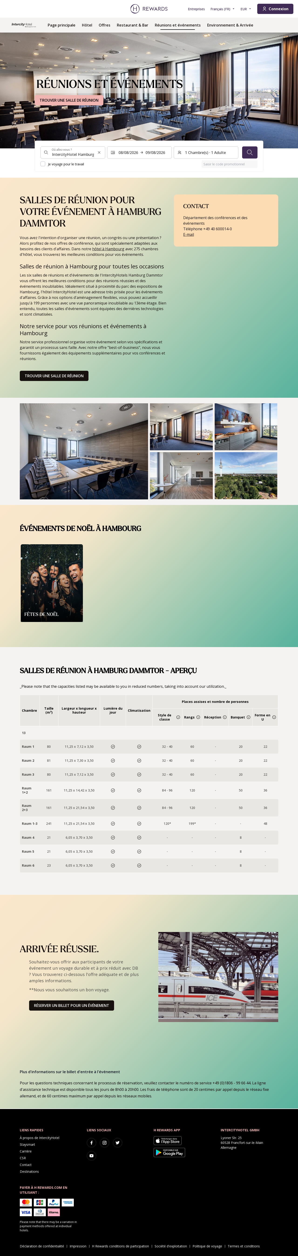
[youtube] (91, 1155)
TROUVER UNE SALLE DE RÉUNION (69, 100)
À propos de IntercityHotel (39, 1138)
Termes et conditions (245, 1246)
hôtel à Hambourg (108, 248)
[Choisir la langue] (222, 9)
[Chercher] (249, 152)
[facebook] (91, 1142)
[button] (84, 451)
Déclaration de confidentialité (43, 1246)
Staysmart (27, 1144)
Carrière (26, 1151)
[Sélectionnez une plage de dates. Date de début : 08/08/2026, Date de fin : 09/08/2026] (139, 152)
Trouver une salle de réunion (54, 375)
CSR (23, 1158)
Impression (79, 1246)
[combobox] (73, 152)
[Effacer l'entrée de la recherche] (99, 152)
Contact (26, 1164)
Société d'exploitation (172, 1246)
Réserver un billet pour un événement (71, 1005)
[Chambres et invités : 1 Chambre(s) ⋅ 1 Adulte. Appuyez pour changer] (206, 152)
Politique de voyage (209, 1246)
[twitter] (117, 1142)
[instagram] (104, 1142)
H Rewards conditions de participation (122, 1246)
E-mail (188, 234)
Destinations (29, 1171)
